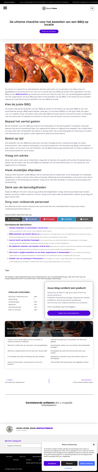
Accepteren (52, 463)
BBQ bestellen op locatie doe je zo (24, 234)
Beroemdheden (38, 456)
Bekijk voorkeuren (86, 463)
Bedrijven (12, 304)
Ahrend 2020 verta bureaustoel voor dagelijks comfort (69, 362)
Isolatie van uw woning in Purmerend (26, 258)
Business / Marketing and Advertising (18, 298)
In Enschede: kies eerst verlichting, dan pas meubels (26, 356)
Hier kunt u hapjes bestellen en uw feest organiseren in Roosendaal (39, 252)
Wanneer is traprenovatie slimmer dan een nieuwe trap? (27, 351)
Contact (28, 460)
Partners (16, 460)
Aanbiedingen (14, 302)
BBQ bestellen (22, 94)
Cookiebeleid (68, 468)
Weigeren (69, 463)
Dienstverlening (15, 307)
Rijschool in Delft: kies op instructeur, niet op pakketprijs (27, 345)
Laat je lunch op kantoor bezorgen (24, 240)
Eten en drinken (49, 31)
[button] (94, 445)
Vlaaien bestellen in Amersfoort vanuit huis (28, 228)
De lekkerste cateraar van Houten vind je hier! (29, 246)
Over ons (22, 456)
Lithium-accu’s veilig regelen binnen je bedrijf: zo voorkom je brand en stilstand (43, 2)
